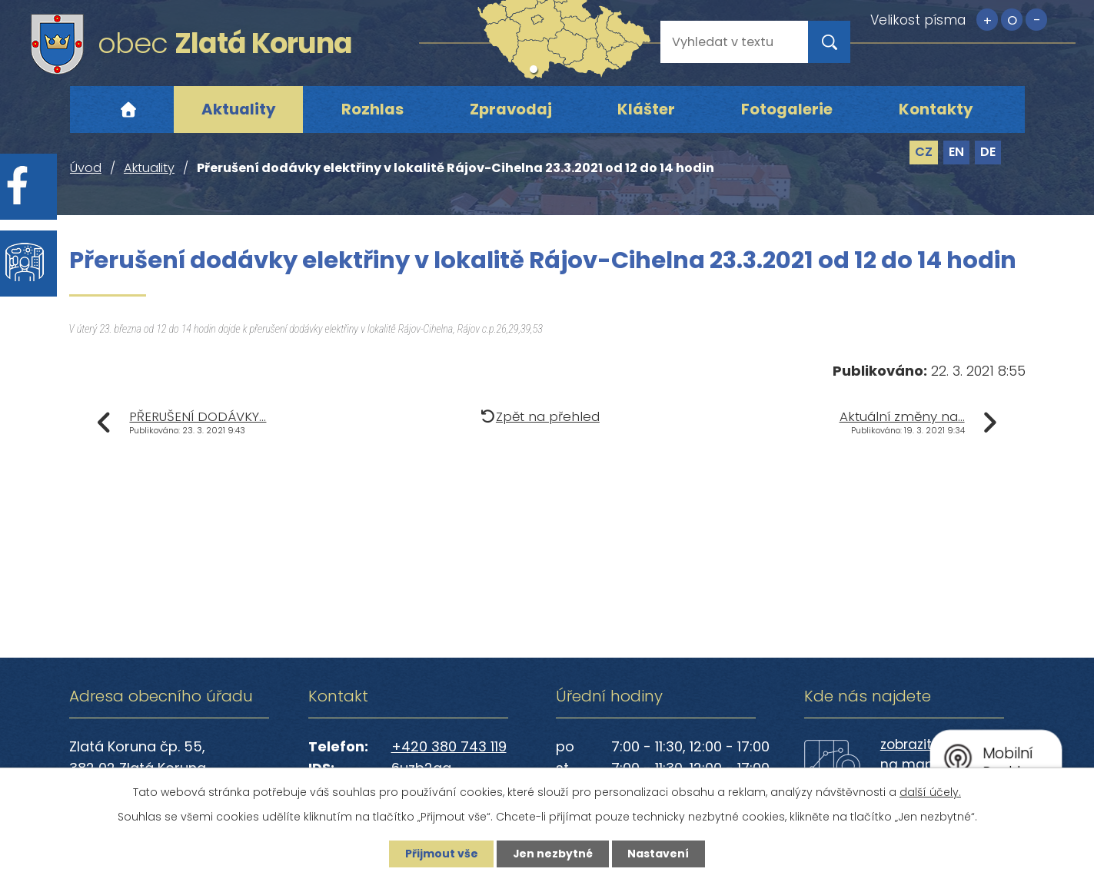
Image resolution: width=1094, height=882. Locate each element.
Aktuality (238, 109)
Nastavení (659, 853)
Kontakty (936, 109)
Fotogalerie (787, 109)
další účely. (930, 792)
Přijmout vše (440, 853)
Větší (987, 19)
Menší (1036, 19)
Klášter (646, 109)
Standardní (1012, 19)
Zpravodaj (511, 109)
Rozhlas (372, 109)
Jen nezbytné (553, 853)
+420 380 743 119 (449, 746)
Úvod (128, 110)
